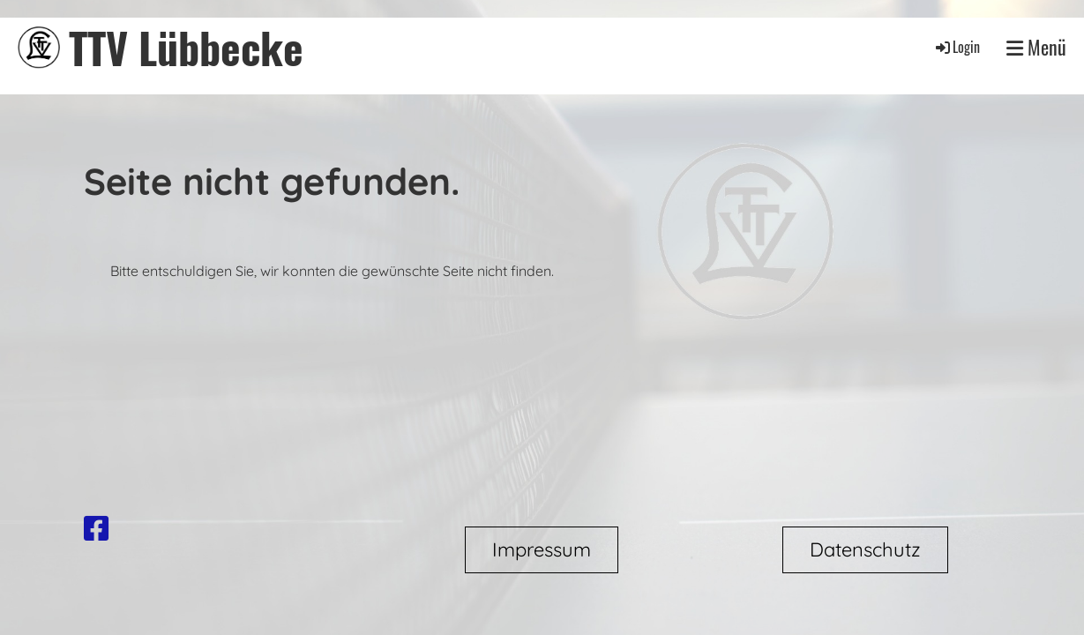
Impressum (541, 549)
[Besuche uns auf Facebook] (96, 528)
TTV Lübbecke (186, 47)
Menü (1036, 47)
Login (956, 46)
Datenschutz (865, 549)
